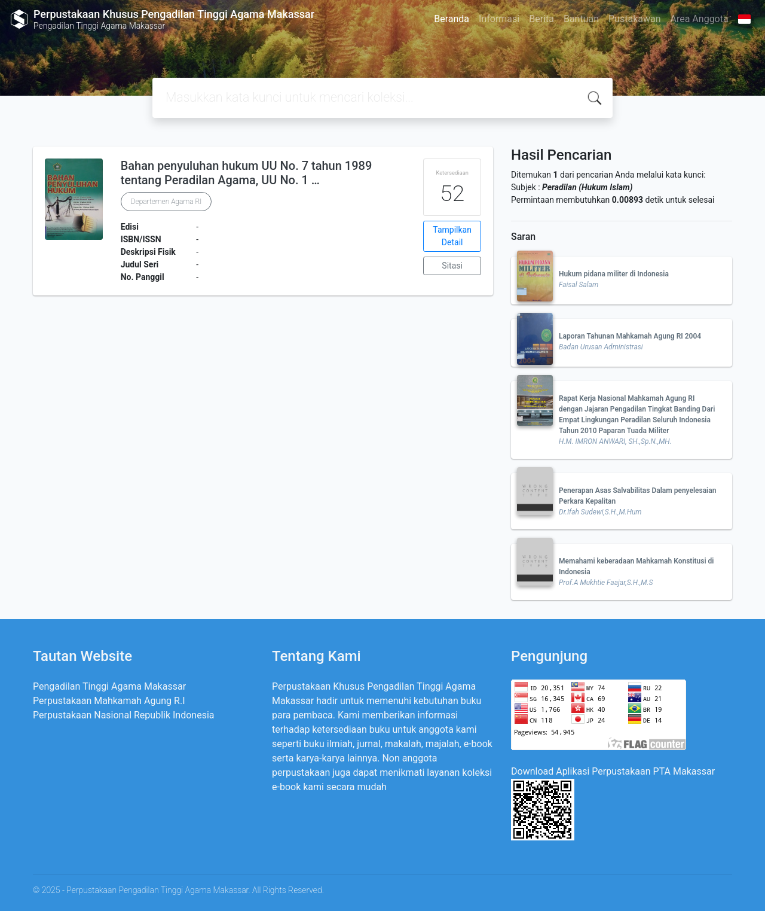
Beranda (451, 19)
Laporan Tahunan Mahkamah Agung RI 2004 (630, 336)
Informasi (499, 19)
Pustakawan (634, 19)
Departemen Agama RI (166, 201)
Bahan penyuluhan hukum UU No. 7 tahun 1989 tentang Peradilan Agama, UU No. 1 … (246, 173)
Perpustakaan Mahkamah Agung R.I (109, 700)
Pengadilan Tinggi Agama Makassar (109, 686)
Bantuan (581, 19)
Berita (541, 19)
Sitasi (452, 265)
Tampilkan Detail (452, 236)
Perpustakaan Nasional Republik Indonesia (124, 715)
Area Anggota (700, 19)
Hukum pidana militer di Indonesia (614, 274)
